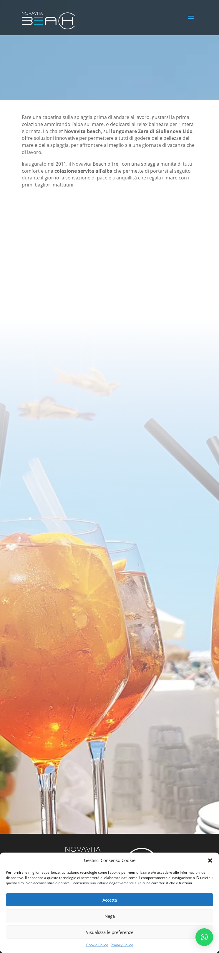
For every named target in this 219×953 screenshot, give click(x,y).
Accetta (109, 900)
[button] (210, 860)
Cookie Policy (97, 944)
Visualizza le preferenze (109, 932)
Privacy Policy (122, 944)
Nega (109, 916)
